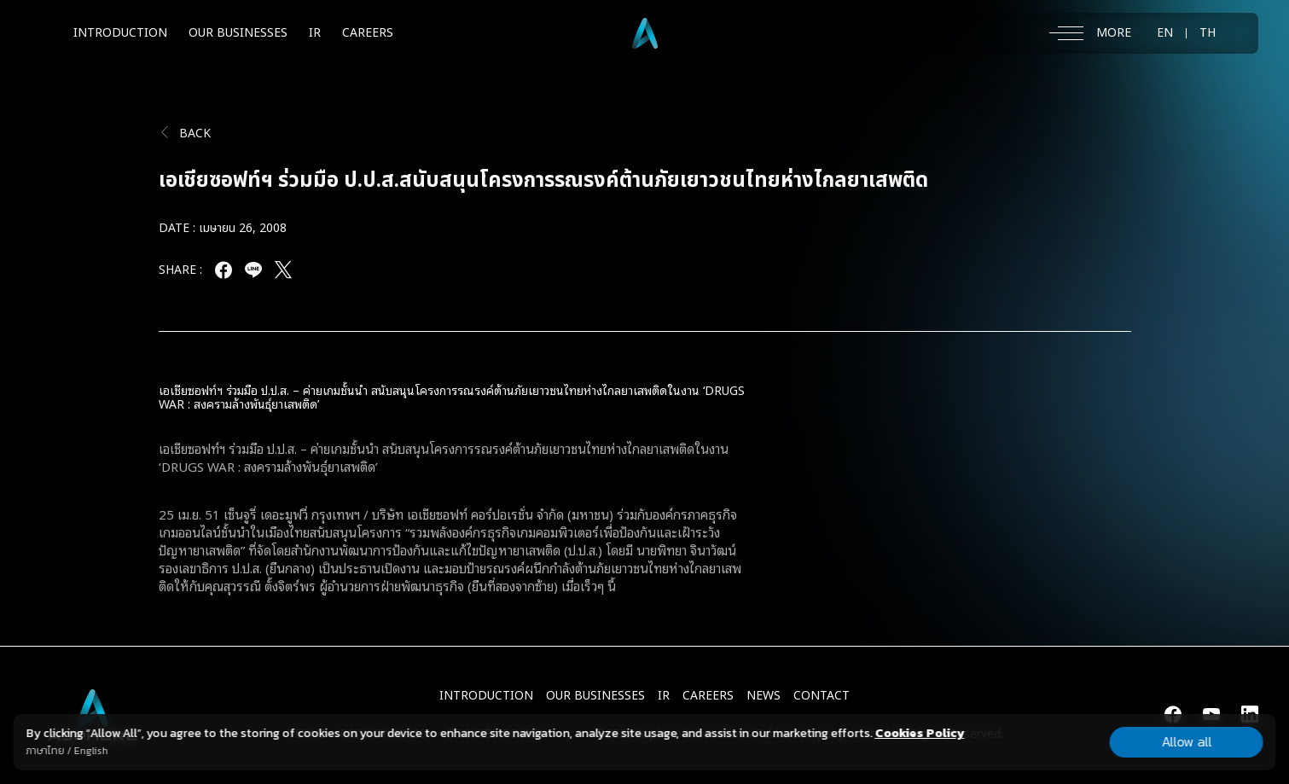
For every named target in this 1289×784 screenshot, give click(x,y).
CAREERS (367, 33)
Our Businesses (595, 696)
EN (1165, 33)
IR (315, 33)
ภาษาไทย (45, 750)
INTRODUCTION (120, 33)
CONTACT (821, 696)
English (90, 750)
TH (1207, 33)
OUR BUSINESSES (238, 33)
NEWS (763, 696)
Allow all (1186, 741)
